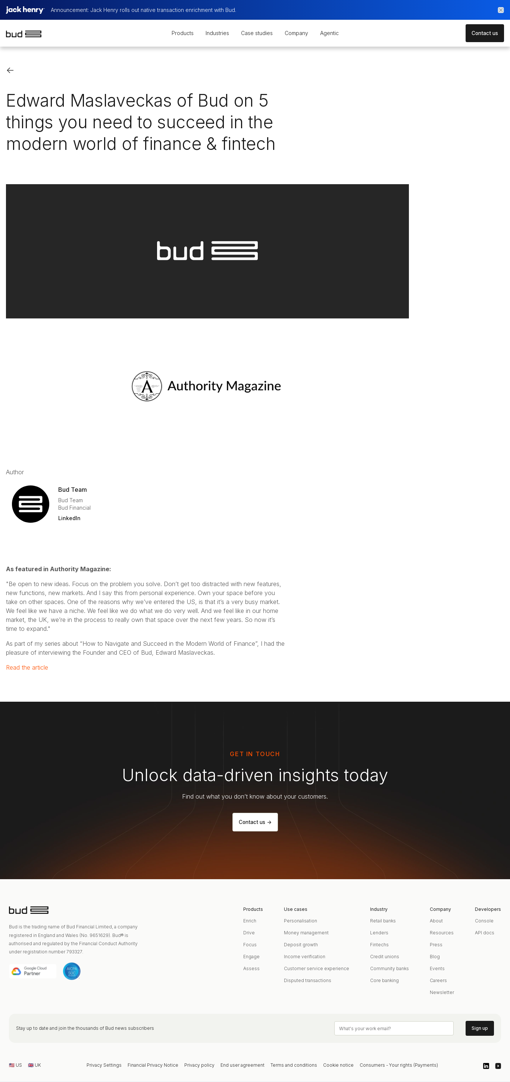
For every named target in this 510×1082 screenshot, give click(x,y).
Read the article (27, 667)
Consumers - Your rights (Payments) (399, 1065)
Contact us (485, 33)
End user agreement (242, 1065)
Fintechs (379, 944)
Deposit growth (301, 944)
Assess (251, 968)
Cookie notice (338, 1065)
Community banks (389, 968)
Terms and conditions (293, 1065)
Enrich (249, 921)
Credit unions (384, 956)
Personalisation (300, 921)
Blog (435, 956)
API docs (484, 932)
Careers (438, 980)
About (436, 921)
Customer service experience (316, 968)
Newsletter (442, 992)
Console (484, 921)
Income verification (304, 956)
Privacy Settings (104, 1065)
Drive (249, 932)
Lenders (379, 932)
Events (437, 968)
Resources (442, 932)
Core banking (384, 980)
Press (436, 944)
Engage (251, 956)
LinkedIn (69, 518)
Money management (306, 932)
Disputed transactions (307, 980)
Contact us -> (255, 822)
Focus (250, 944)
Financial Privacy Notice (153, 1065)
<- (10, 70)
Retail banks (383, 921)
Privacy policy (199, 1065)
